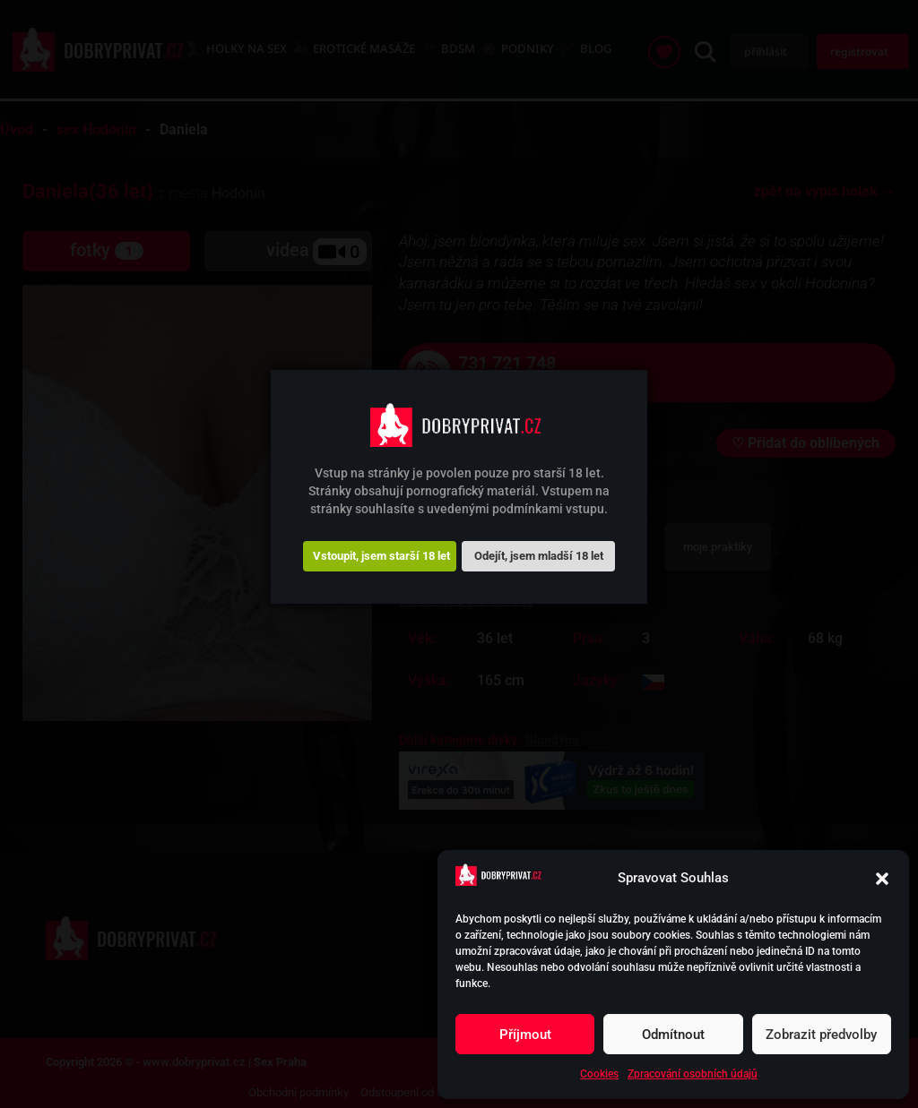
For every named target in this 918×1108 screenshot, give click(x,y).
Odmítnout (673, 1034)
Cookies (599, 1074)
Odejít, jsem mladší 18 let (538, 556)
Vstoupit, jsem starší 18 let (381, 556)
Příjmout (525, 1034)
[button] (882, 879)
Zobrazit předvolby (821, 1034)
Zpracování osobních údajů (693, 1074)
